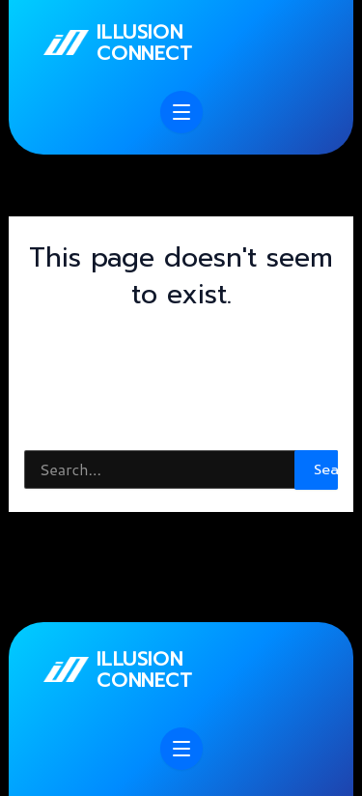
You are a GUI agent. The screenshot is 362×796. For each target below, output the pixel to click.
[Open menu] (181, 112)
